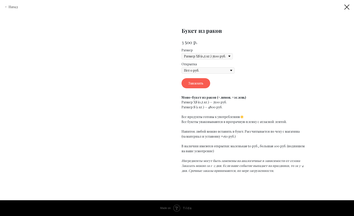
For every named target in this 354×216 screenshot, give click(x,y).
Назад (13, 7)
